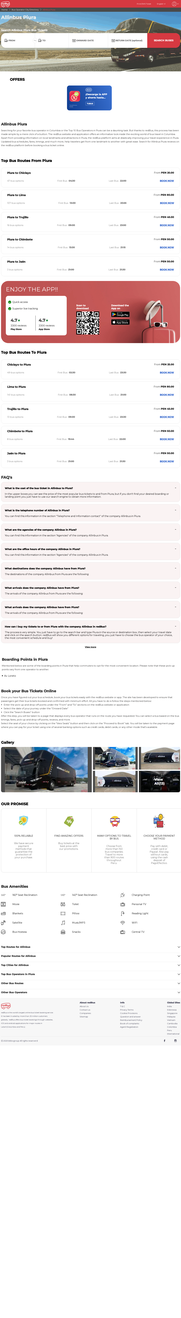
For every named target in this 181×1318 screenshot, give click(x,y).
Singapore (172, 1013)
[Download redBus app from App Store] (120, 324)
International (173, 1034)
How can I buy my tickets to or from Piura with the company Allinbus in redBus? (55, 626)
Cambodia (172, 1024)
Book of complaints (129, 1024)
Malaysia (171, 1017)
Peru (169, 1030)
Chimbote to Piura (20, 431)
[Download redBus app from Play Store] (120, 316)
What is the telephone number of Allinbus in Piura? (37, 510)
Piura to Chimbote (20, 239)
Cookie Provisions (128, 1013)
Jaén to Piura (16, 453)
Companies (85, 1013)
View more (90, 647)
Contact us (85, 1010)
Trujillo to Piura (17, 409)
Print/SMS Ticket (144, 4)
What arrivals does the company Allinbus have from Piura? (42, 588)
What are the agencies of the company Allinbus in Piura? (41, 529)
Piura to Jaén (16, 261)
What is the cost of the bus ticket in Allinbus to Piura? (39, 488)
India (169, 1006)
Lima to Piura (16, 387)
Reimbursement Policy (131, 1020)
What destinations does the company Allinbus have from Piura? (45, 568)
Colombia (172, 1027)
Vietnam (171, 1020)
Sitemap (84, 1017)
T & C (122, 1006)
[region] (90, 98)
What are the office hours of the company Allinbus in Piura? (42, 549)
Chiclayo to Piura (19, 364)
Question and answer (130, 1017)
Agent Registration (129, 1027)
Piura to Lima (16, 195)
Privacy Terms (126, 1010)
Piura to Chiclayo (19, 173)
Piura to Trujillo (17, 217)
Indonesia (172, 1010)
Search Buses (163, 40)
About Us (84, 1006)
